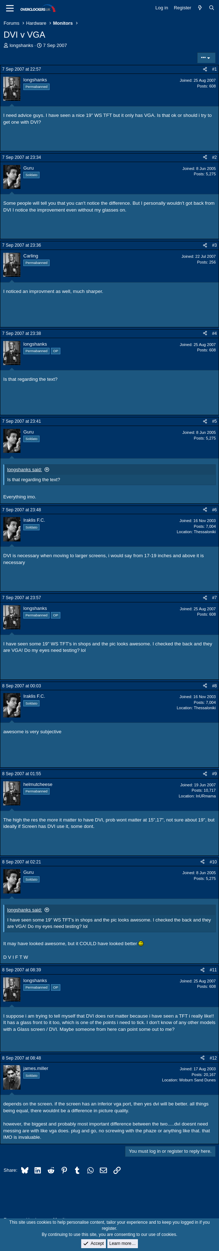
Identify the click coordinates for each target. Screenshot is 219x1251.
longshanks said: (24, 469)
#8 (214, 685)
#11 (213, 969)
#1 (214, 69)
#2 (214, 157)
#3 (214, 245)
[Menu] (9, 8)
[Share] (205, 69)
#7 (214, 597)
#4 (214, 333)
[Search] (212, 8)
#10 (213, 861)
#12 (213, 1058)
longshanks (21, 45)
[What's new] (200, 8)
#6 (214, 509)
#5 (214, 421)
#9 (214, 773)
